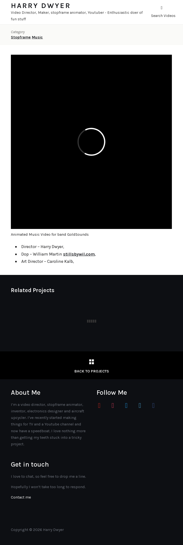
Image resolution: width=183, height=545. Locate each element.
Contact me (21, 497)
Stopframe (21, 37)
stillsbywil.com (79, 254)
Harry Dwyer (41, 5)
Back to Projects (91, 371)
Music (37, 37)
